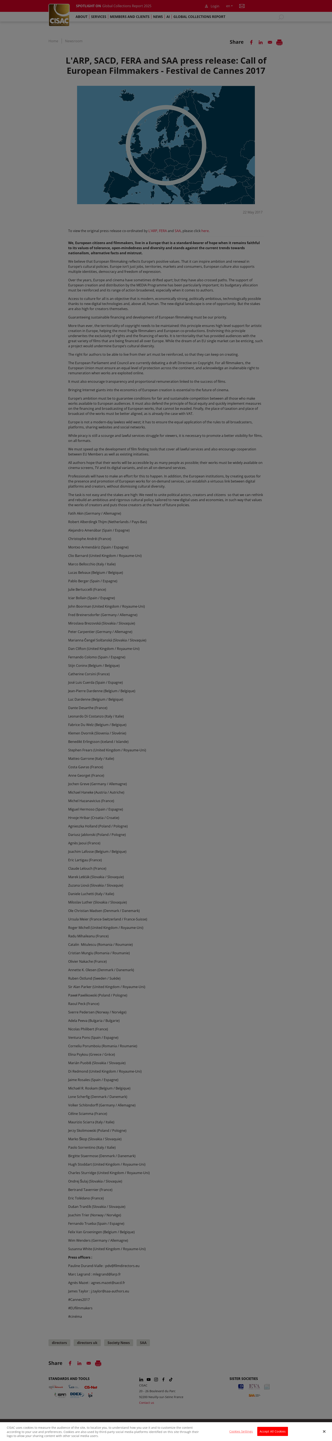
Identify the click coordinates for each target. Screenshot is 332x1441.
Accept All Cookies (273, 1433)
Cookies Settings (241, 1433)
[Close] (324, 1434)
